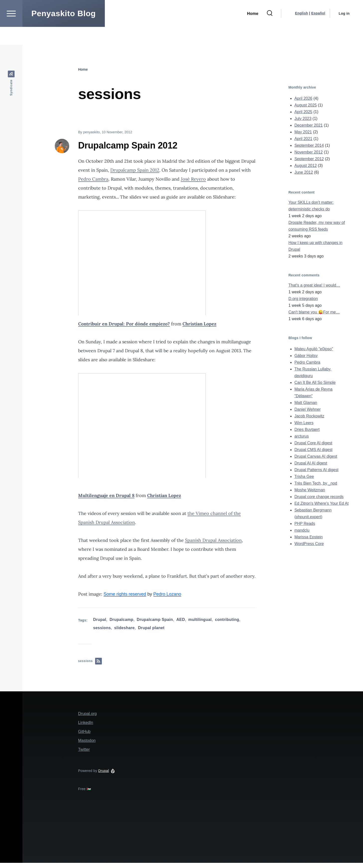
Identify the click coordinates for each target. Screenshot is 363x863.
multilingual (200, 620)
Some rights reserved (125, 594)
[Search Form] (269, 31)
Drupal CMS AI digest (313, 450)
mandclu (301, 530)
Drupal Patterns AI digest (316, 470)
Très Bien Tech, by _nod (315, 483)
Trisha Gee (304, 477)
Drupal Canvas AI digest (315, 457)
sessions (102, 628)
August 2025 (305, 105)
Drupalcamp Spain (155, 620)
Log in (344, 31)
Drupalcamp (121, 620)
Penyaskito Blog (63, 31)
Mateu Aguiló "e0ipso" (313, 349)
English (301, 31)
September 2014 (309, 146)
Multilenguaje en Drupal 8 (106, 496)
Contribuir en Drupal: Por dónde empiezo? (124, 324)
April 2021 (303, 139)
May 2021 (303, 132)
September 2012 (309, 159)
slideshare (124, 628)
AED (180, 620)
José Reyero (193, 179)
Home (83, 70)
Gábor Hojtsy (305, 356)
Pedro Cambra (93, 179)
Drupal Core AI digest (313, 443)
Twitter (84, 750)
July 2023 (302, 119)
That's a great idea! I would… (314, 285)
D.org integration (303, 299)
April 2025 (303, 112)
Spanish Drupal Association (213, 540)
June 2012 (303, 172)
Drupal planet (151, 628)
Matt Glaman (305, 403)
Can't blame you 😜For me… (314, 312)
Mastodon (87, 741)
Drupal (99, 620)
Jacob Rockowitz (309, 416)
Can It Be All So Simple (314, 383)
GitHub (84, 732)
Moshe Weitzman (309, 490)
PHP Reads (304, 524)
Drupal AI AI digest (310, 463)
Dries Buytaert (306, 430)
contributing (227, 620)
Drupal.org (87, 714)
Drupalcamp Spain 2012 (134, 170)
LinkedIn (85, 723)
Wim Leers (303, 423)
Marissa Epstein (308, 537)
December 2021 (308, 125)
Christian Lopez (199, 324)
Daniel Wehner (307, 409)
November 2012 (308, 152)
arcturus (301, 436)
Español (318, 31)
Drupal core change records (318, 497)
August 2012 (305, 166)
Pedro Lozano (167, 594)
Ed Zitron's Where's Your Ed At (321, 504)
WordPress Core (309, 544)
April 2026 (303, 99)
